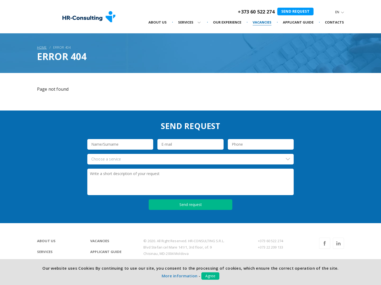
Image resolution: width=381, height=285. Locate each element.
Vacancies (99, 240)
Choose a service (106, 159)
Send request (295, 11)
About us (46, 240)
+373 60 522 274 (256, 11)
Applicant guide (105, 251)
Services (45, 251)
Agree (210, 275)
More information (180, 275)
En (337, 12)
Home (42, 47)
